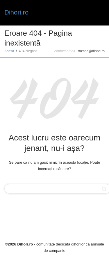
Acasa (9, 51)
